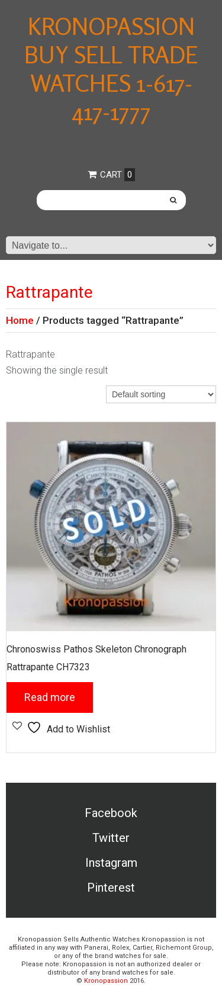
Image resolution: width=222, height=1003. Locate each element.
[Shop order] (161, 394)
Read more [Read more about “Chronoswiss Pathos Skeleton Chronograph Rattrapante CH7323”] (49, 697)
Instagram (111, 863)
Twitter (111, 838)
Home (20, 320)
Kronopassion (106, 981)
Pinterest (111, 887)
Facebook (111, 813)
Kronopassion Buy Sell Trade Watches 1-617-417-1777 (111, 69)
